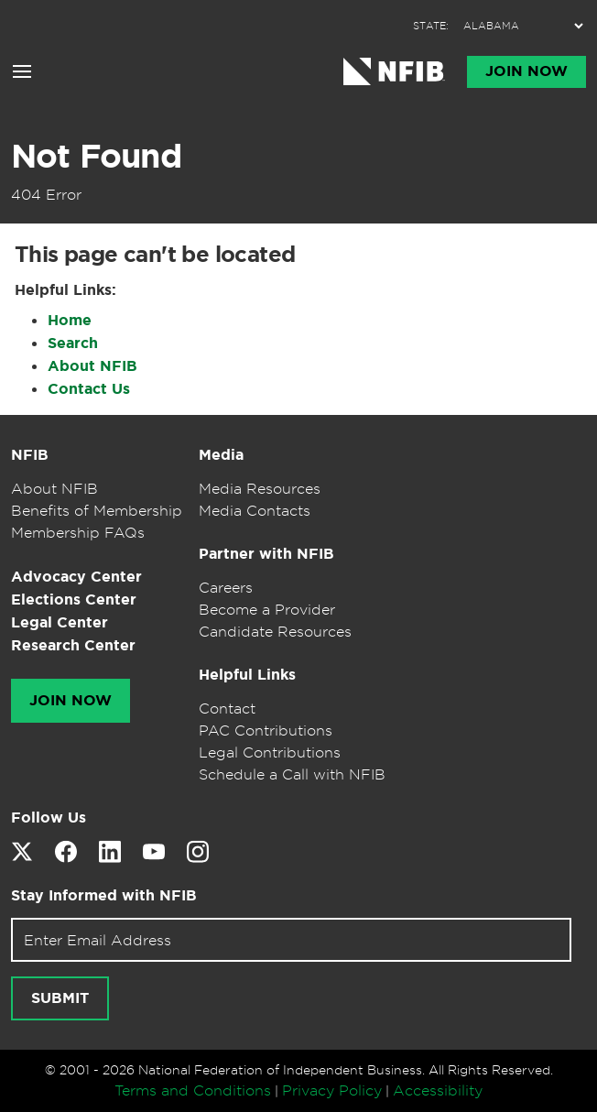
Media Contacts (254, 510)
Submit (60, 998)
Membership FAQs (78, 532)
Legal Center (59, 622)
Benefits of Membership (96, 510)
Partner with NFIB (266, 553)
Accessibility (438, 1090)
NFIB (30, 454)
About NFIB (92, 366)
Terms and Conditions (192, 1090)
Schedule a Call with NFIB (292, 774)
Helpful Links (247, 674)
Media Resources (259, 488)
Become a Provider (267, 609)
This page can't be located (155, 254)
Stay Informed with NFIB (104, 895)
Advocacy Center (76, 576)
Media (221, 454)
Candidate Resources (275, 631)
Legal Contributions (270, 752)
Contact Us (89, 388)
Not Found (96, 156)
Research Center (73, 645)
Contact (227, 708)
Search (73, 343)
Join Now (526, 71)
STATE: (431, 26)
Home (70, 320)
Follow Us (48, 817)
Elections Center (73, 599)
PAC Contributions (265, 730)
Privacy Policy (332, 1090)
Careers (226, 587)
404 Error (46, 194)
